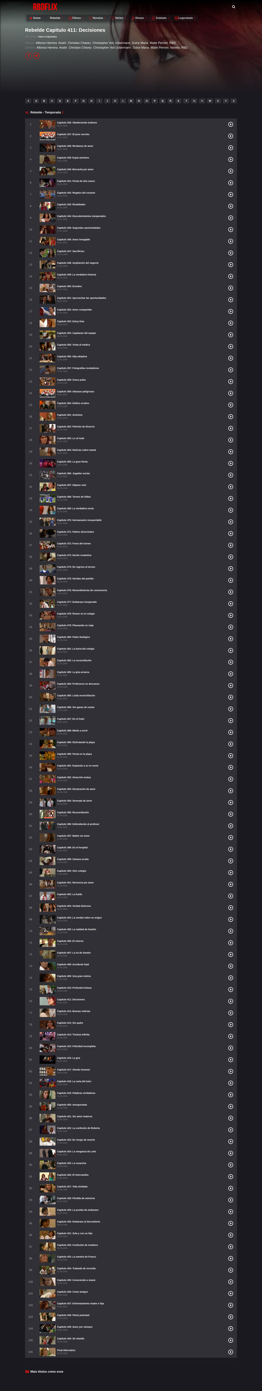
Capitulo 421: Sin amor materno (74, 1116)
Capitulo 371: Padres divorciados (75, 531)
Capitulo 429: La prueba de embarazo (78, 1210)
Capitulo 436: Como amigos (72, 1291)
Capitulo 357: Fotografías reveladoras (78, 368)
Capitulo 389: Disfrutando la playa (76, 742)
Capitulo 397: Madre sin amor (73, 835)
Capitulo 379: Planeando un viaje (75, 625)
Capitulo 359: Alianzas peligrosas (75, 391)
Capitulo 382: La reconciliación (74, 660)
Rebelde (85, 6)
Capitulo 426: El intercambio (73, 1175)
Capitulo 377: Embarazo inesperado (77, 602)
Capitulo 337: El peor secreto (73, 134)
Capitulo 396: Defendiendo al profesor (78, 824)
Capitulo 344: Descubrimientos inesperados (81, 216)
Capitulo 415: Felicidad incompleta (76, 1046)
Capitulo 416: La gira (68, 1058)
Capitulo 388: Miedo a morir (72, 730)
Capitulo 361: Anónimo (70, 415)
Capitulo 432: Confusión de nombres (77, 1245)
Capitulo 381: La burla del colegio (75, 648)
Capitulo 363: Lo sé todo (70, 438)
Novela (175, 47)
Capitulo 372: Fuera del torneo (74, 543)
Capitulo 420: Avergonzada (72, 1104)
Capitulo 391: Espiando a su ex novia (77, 765)
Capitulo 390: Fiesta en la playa (74, 754)
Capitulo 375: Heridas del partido (75, 578)
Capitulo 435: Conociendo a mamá (76, 1280)
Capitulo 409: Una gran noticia (74, 976)
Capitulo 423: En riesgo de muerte (76, 1139)
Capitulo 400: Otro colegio (71, 871)
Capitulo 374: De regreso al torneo (76, 567)
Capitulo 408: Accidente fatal (73, 964)
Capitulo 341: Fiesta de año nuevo (76, 181)
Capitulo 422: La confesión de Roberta (78, 1128)
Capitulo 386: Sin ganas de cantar (76, 707)
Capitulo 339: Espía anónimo (73, 157)
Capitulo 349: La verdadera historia (76, 274)
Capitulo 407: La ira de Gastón (74, 952)
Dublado (191, 6)
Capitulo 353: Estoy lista (70, 321)
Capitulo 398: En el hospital (72, 847)
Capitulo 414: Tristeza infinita (73, 1034)
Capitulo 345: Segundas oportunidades (79, 227)
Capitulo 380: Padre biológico (73, 637)
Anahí (62, 43)
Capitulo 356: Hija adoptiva (72, 356)
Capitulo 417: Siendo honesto (73, 1069)
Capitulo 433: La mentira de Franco (76, 1256)
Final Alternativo (66, 1350)
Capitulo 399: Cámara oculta (73, 859)
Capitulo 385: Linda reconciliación (76, 695)
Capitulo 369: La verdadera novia (75, 508)
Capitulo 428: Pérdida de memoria (76, 1198)
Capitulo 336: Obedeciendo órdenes (77, 122)
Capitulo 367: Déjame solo (71, 485)
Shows (169, 6)
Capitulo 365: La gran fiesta (72, 461)
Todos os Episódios (47, 37)
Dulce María (140, 43)
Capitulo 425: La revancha (71, 1163)
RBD (172, 43)
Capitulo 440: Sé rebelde (70, 1338)
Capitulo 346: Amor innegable (73, 239)
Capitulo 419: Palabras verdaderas (76, 1093)
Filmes (106, 6)
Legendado (216, 6)
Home (67, 6)
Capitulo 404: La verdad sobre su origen (79, 917)
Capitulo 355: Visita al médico (73, 344)
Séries (149, 6)
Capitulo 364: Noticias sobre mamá (76, 450)
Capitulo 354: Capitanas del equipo (76, 333)
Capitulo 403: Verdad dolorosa (74, 906)
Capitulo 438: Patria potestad (73, 1315)
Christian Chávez (79, 43)
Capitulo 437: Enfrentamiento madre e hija (80, 1303)
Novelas (128, 6)
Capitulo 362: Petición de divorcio (76, 426)
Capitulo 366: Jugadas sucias (73, 473)
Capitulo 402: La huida (69, 894)
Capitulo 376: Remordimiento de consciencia (82, 590)
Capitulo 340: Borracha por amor (75, 169)
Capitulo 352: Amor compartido (74, 309)
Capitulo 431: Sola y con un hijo (75, 1233)
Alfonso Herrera (46, 43)
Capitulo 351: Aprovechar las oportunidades (81, 298)
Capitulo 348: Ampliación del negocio (78, 263)
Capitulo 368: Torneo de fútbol (74, 496)
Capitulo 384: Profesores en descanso (78, 683)
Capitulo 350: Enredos (69, 286)
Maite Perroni (159, 43)
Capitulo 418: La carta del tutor (74, 1081)
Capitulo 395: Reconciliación (73, 812)
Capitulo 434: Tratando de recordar (76, 1268)
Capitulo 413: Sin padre (70, 1023)
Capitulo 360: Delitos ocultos (73, 403)
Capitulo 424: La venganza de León (76, 1151)
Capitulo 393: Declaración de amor (76, 789)
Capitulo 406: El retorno (70, 941)
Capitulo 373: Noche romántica (74, 555)
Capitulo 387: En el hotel (70, 719)
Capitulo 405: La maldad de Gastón (76, 929)
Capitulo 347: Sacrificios (70, 251)
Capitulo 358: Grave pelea (71, 379)
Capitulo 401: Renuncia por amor (75, 882)
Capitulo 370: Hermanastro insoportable (79, 520)
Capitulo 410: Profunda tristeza (74, 987)
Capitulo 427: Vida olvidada (72, 1186)
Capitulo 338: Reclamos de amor (75, 146)
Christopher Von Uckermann (111, 43)
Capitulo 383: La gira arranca (73, 672)
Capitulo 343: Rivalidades (71, 204)
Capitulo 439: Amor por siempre (75, 1327)
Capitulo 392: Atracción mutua (74, 777)
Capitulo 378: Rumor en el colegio (76, 613)
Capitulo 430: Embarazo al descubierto (78, 1221)
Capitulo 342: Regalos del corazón (76, 192)
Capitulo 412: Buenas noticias (73, 1011)
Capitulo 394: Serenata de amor (74, 800)
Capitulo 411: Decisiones (71, 999)
